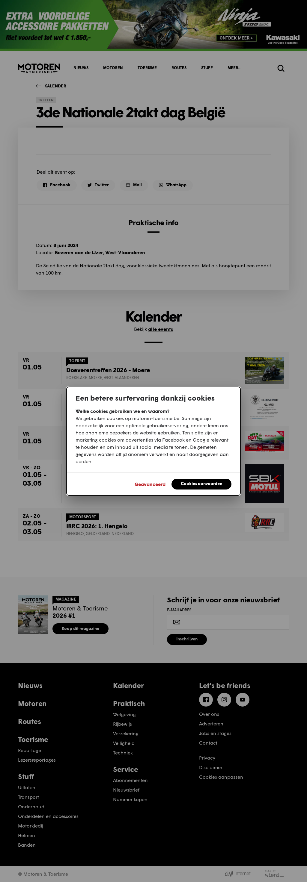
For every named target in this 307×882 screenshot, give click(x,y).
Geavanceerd (150, 484)
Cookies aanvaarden (201, 483)
